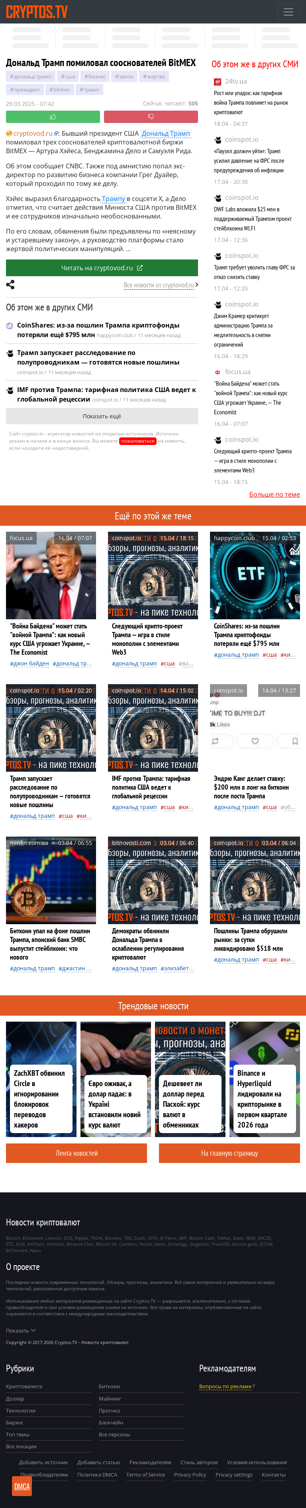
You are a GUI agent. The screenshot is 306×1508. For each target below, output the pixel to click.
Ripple (81, 1238)
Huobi (145, 1244)
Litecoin (53, 1238)
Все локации (21, 1446)
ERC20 (264, 1238)
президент (27, 89)
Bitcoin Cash (202, 1238)
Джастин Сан (79, 968)
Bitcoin (13, 1238)
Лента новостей (77, 1153)
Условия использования (257, 1462)
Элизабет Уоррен (187, 968)
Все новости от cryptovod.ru (159, 284)
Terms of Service (145, 1474)
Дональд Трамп (32, 76)
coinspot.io (242, 139)
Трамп (91, 89)
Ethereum (33, 1238)
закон (126, 76)
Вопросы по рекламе (225, 1386)
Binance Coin (80, 1244)
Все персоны (114, 1434)
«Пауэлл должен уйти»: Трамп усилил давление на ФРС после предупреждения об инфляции (249, 160)
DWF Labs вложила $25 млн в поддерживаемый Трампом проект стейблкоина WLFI (253, 218)
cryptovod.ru (29, 133)
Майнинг (110, 1398)
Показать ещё (102, 416)
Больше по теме (274, 494)
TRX (127, 1238)
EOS (68, 1238)
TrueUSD (221, 1244)
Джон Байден (31, 663)
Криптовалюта (24, 1386)
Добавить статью (98, 1462)
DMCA (22, 1486)
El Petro (168, 1238)
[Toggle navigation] (288, 12)
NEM (250, 1238)
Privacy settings (234, 1474)
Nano (35, 1250)
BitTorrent (16, 1250)
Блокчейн (111, 1422)
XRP (183, 1238)
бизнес (97, 76)
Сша (70, 76)
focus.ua (238, 371)
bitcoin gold (244, 1244)
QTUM (266, 1244)
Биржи (14, 1422)
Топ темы (17, 1434)
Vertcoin (55, 1244)
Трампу (113, 198)
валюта (192, 663)
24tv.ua (236, 81)
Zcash (139, 1238)
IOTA (153, 1238)
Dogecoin (199, 1244)
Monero (113, 1238)
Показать (20, 1330)
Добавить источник (43, 1462)
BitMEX (61, 89)
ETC (10, 1244)
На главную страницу (229, 1153)
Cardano (128, 1244)
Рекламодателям (150, 1462)
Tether (224, 1238)
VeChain (35, 1244)
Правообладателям (44, 1474)
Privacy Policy (190, 1474)
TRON (96, 1238)
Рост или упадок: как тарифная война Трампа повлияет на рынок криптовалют (251, 102)
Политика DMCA (97, 1474)
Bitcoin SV (106, 1244)
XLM (20, 1244)
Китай (292, 654)
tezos (160, 1244)
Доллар (15, 1398)
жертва (156, 76)
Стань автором (199, 1462)
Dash (238, 1238)
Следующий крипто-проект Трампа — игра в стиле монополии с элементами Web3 (253, 460)
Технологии (20, 1410)
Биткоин (109, 1386)
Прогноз (109, 1410)
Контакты (274, 1474)
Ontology (177, 1244)
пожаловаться (138, 440)
